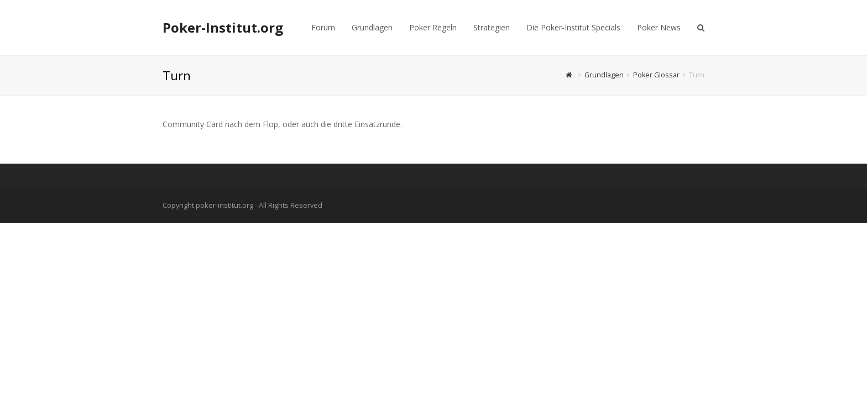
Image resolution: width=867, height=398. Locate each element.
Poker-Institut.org (223, 27)
